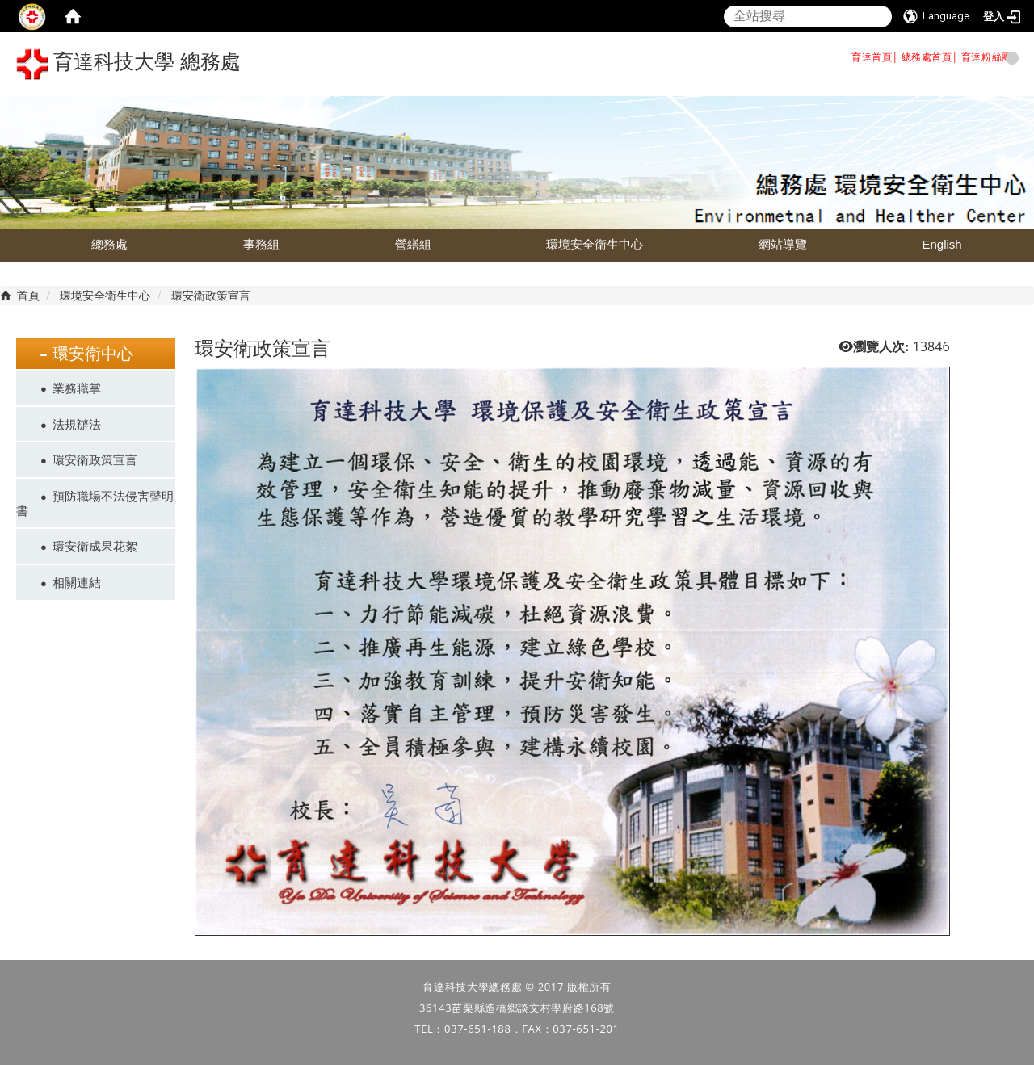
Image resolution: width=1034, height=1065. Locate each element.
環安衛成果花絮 (95, 546)
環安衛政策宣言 (95, 459)
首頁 (28, 295)
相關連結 (77, 582)
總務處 (109, 244)
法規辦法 (77, 424)
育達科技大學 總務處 (128, 64)
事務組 (261, 244)
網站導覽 (783, 244)
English (941, 244)
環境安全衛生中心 (594, 244)
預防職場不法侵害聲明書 (95, 503)
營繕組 (413, 244)
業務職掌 (77, 387)
